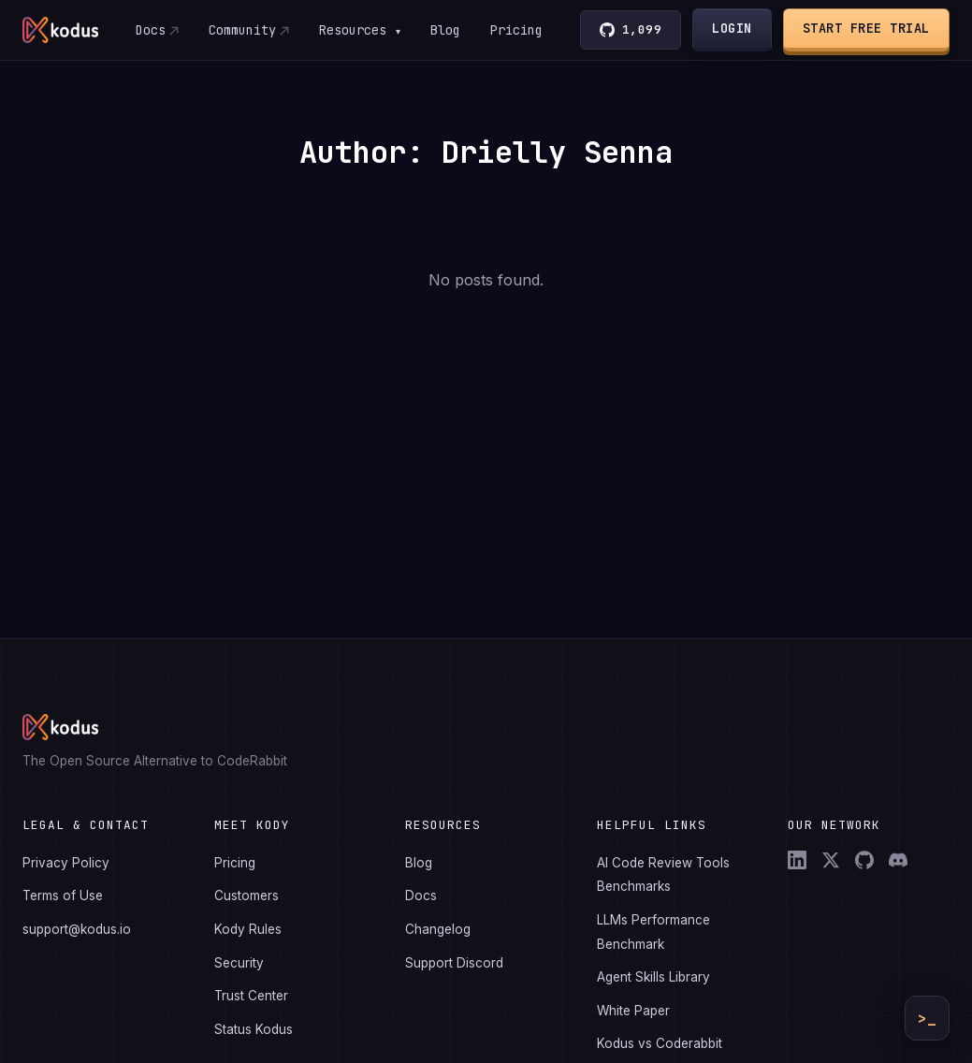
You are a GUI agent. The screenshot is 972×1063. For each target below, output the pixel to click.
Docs (151, 30)
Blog (446, 30)
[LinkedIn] (797, 860)
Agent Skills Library (653, 976)
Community (242, 30)
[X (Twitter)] (830, 860)
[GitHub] (864, 860)
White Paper (633, 1010)
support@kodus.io (76, 929)
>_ (927, 1018)
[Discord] (898, 860)
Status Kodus (253, 1029)
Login (733, 28)
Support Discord (454, 962)
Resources (360, 30)
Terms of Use (62, 895)
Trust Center (251, 995)
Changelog (438, 929)
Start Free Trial (866, 28)
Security (239, 962)
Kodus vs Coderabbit (659, 1043)
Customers (246, 895)
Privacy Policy (65, 862)
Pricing (517, 30)
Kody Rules (248, 929)
